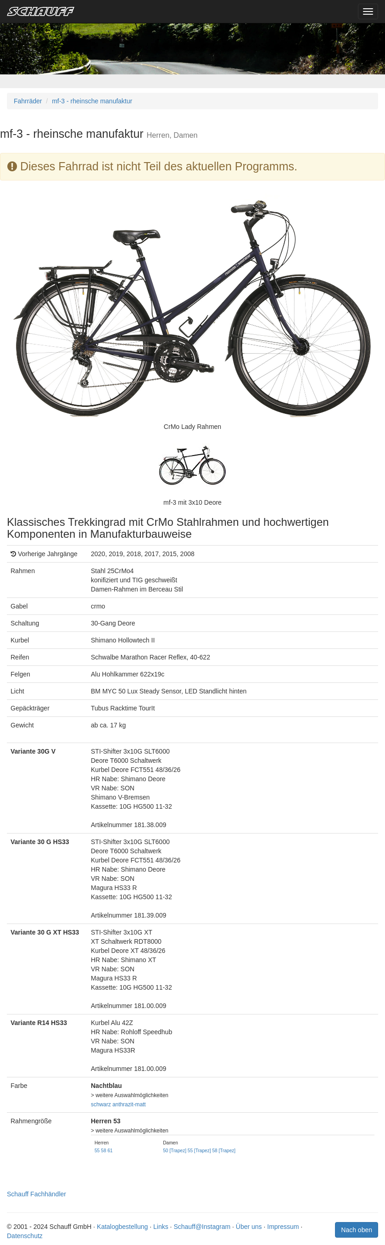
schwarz (101, 1104)
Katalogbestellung (122, 1226)
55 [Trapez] (199, 1150)
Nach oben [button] (356, 1230)
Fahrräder (28, 101)
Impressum (283, 1226)
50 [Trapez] (174, 1150)
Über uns (249, 1226)
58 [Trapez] (223, 1150)
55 (97, 1150)
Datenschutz (25, 1235)
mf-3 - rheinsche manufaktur (92, 101)
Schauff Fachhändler (36, 1194)
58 (103, 1150)
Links (160, 1226)
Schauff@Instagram (201, 1226)
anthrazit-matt (129, 1104)
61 (109, 1150)
